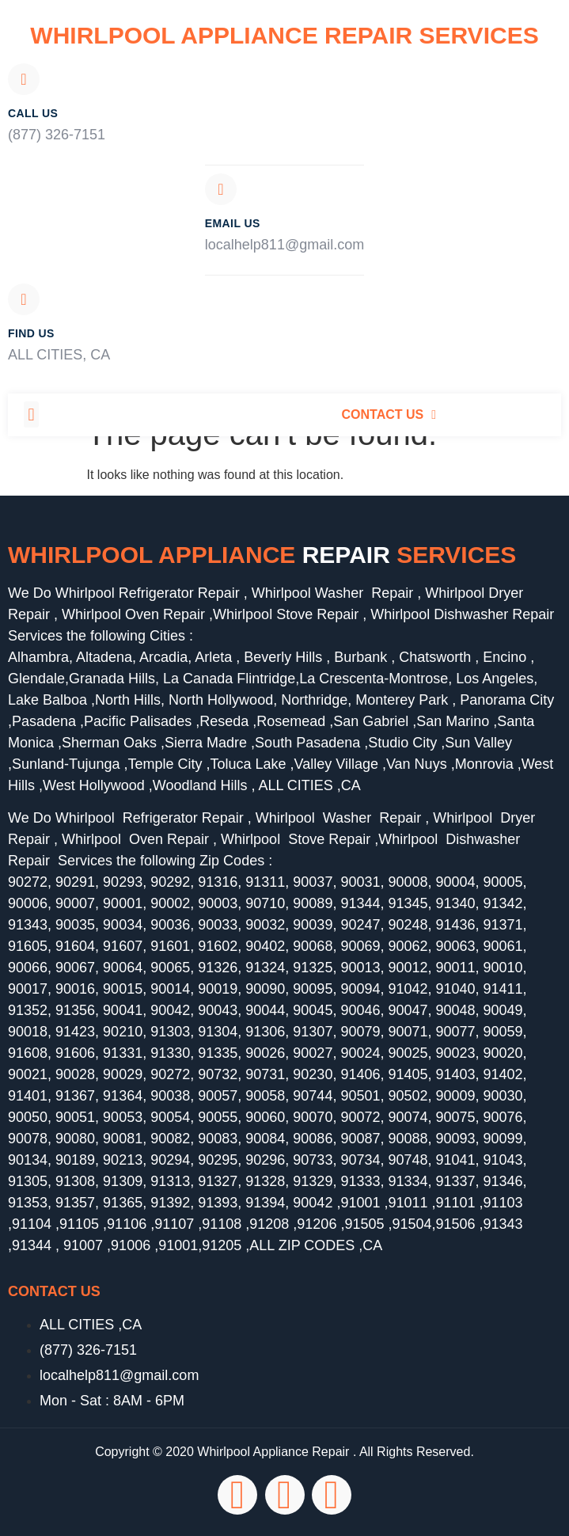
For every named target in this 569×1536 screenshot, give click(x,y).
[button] (31, 414)
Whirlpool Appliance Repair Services (284, 35)
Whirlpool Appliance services (262, 555)
